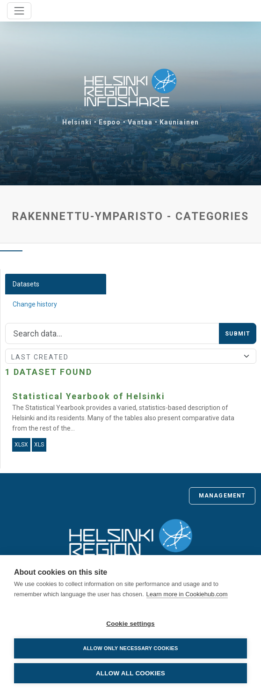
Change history (35, 304)
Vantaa (140, 122)
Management (222, 495)
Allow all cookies (130, 673)
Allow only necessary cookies (130, 648)
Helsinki (77, 122)
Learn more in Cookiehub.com (187, 594)
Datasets (26, 284)
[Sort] (130, 356)
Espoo (110, 122)
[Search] (112, 333)
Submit (237, 333)
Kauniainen (179, 122)
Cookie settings (130, 623)
